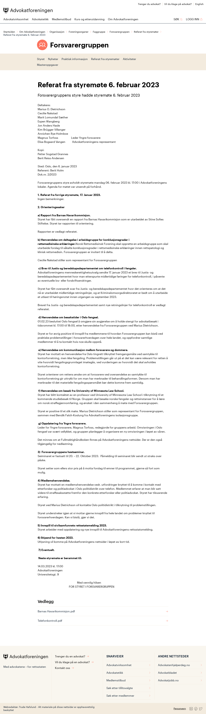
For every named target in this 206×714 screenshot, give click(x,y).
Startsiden (9, 31)
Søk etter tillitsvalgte (128, 688)
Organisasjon (57, 31)
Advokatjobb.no (180, 680)
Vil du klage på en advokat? (74, 662)
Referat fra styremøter (146, 31)
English (199, 4)
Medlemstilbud (61, 19)
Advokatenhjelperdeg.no (180, 665)
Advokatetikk (40, 19)
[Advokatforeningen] (28, 10)
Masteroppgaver (47, 64)
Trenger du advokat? (149, 4)
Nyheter (53, 59)
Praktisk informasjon (75, 59)
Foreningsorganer (78, 31)
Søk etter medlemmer (128, 695)
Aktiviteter (129, 59)
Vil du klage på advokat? (178, 4)
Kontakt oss (64, 667)
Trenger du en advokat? (72, 656)
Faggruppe (99, 31)
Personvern (180, 708)
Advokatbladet (180, 672)
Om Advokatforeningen (123, 19)
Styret (41, 59)
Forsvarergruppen (119, 31)
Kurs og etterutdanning (89, 19)
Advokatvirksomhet (16, 19)
